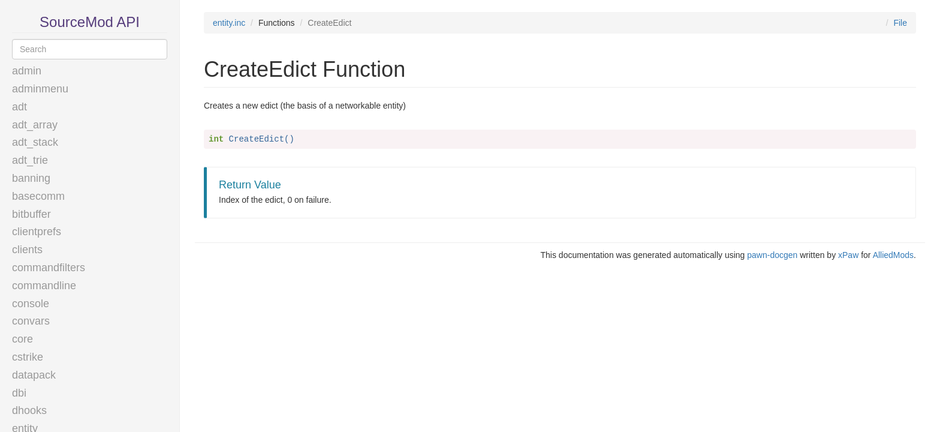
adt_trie (30, 160)
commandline (44, 286)
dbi (19, 393)
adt (19, 107)
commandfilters (48, 268)
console (30, 304)
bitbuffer (31, 214)
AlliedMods (893, 255)
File (900, 23)
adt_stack (35, 142)
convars (31, 321)
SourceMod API (90, 22)
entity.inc (229, 23)
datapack (34, 375)
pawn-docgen (772, 255)
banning (31, 178)
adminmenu (40, 89)
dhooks (29, 410)
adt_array (35, 125)
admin (26, 71)
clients (27, 250)
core (22, 339)
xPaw (848, 255)
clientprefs (36, 232)
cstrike (27, 357)
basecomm (38, 196)
